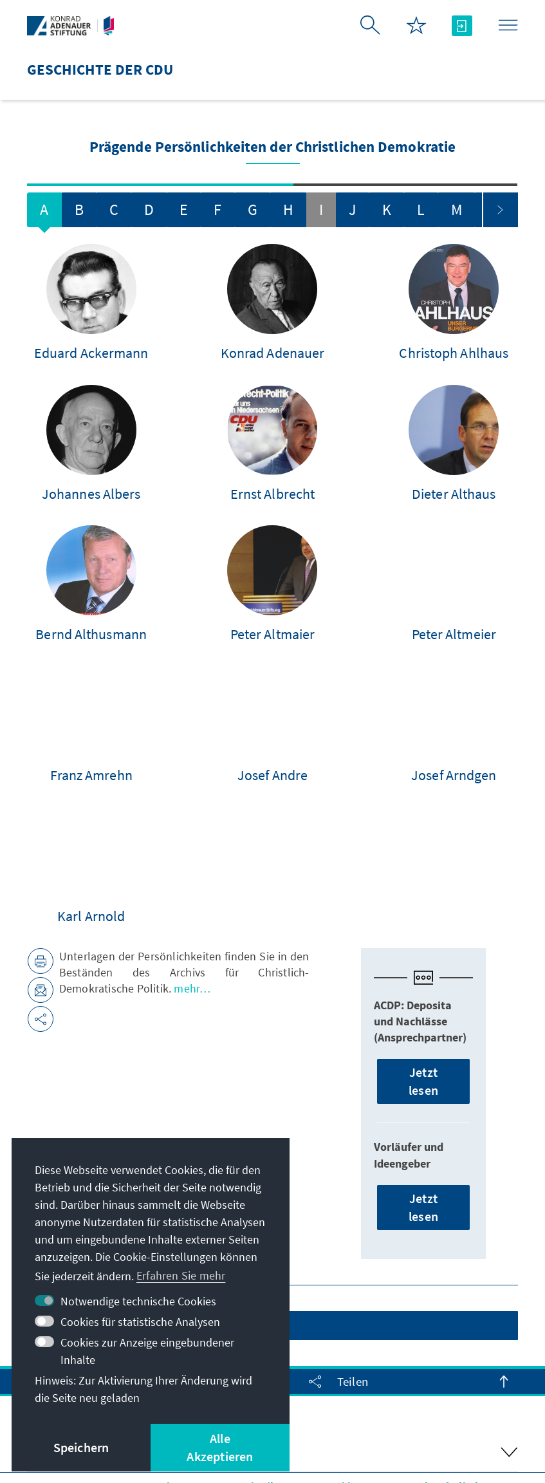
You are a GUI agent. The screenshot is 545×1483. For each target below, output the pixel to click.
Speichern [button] (81, 1447)
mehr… (190, 884)
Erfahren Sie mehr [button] (180, 1275)
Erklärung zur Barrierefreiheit (406, 1382)
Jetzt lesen (423, 977)
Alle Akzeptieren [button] (220, 1447)
